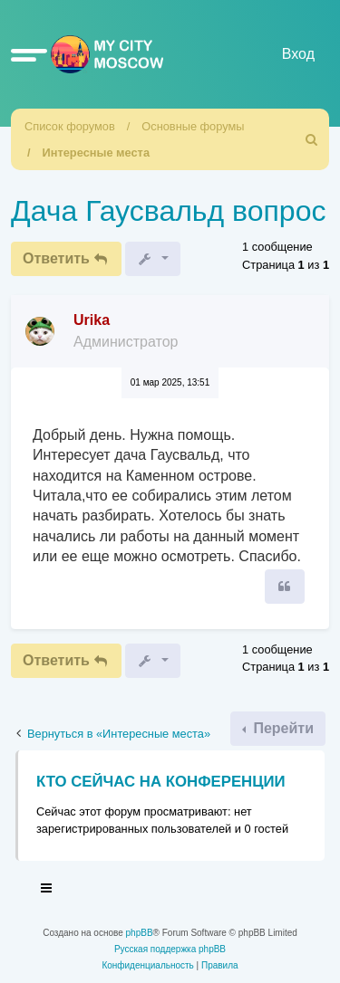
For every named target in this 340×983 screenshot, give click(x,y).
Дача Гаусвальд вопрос (168, 211)
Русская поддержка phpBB (170, 949)
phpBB (139, 933)
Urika (91, 320)
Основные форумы (192, 126)
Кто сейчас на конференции (161, 781)
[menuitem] (312, 139)
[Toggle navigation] (47, 891)
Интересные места (96, 152)
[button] (29, 54)
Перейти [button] (281, 728)
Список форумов (69, 126)
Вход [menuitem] (298, 54)
